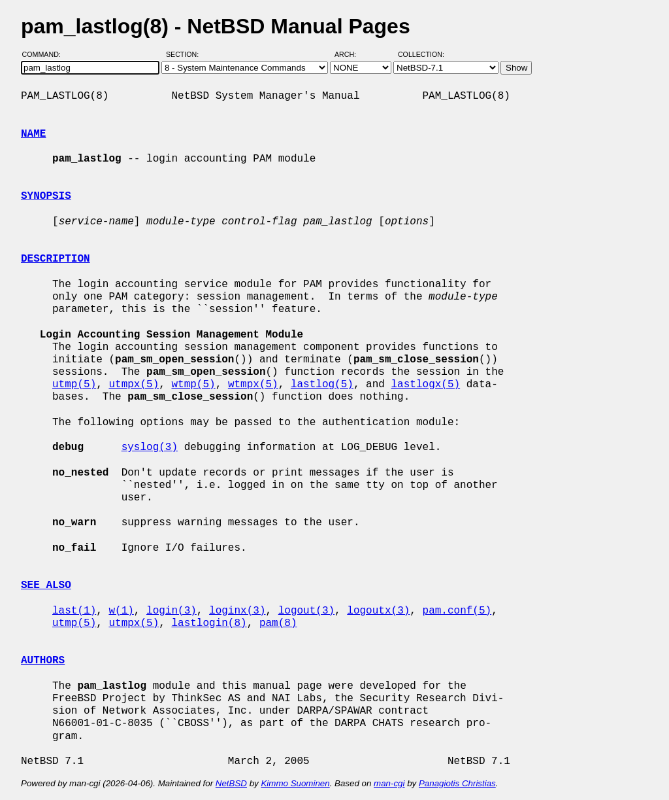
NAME (33, 134)
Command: (45, 54)
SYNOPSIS (46, 196)
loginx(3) (237, 611)
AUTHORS (43, 660)
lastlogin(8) (208, 623)
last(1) (74, 611)
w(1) (120, 611)
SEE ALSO (46, 585)
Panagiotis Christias (457, 783)
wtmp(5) (193, 384)
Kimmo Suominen (295, 783)
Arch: (351, 54)
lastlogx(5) (425, 384)
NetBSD (231, 783)
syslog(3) (150, 447)
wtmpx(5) (253, 384)
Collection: (421, 54)
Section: (185, 54)
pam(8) (278, 623)
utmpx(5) (133, 384)
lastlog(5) (322, 384)
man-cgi (389, 783)
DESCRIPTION (55, 259)
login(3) (171, 611)
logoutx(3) (378, 611)
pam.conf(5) (456, 611)
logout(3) (306, 611)
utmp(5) (74, 384)
